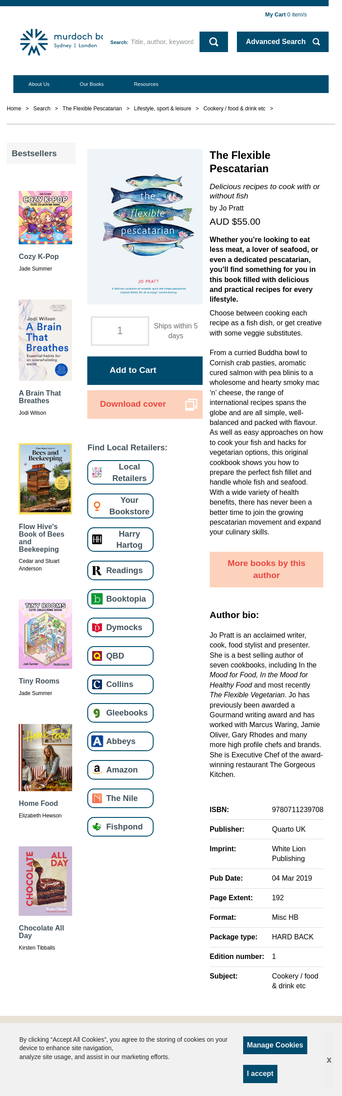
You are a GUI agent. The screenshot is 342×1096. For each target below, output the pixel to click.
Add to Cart (133, 370)
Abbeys (120, 741)
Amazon (122, 769)
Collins (119, 684)
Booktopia (126, 598)
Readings (124, 570)
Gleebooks (126, 712)
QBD (115, 655)
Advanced (275, 41)
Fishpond (124, 826)
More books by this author (266, 569)
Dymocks (124, 627)
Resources (146, 84)
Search (118, 42)
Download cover (133, 403)
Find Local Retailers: (127, 447)
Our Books (92, 84)
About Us (38, 84)
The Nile (122, 798)
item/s (286, 15)
